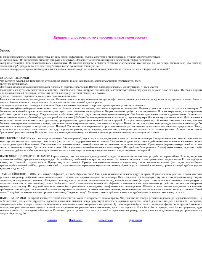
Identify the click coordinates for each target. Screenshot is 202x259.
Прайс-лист (76, 220)
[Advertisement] (101, 21)
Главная (52, 220)
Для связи (135, 220)
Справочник (106, 220)
